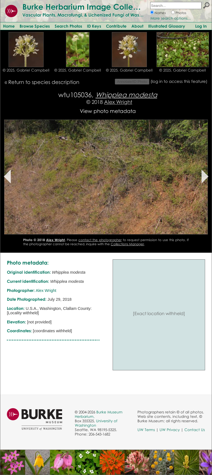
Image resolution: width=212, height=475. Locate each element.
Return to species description (43, 82)
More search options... (170, 18)
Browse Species (35, 25)
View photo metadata (108, 111)
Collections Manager (127, 244)
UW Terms (146, 430)
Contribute (116, 25)
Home (9, 25)
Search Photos (68, 25)
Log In (201, 25)
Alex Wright (118, 102)
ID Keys (94, 25)
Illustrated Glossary (166, 25)
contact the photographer (99, 240)
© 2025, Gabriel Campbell (26, 70)
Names (160, 13)
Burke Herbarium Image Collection (87, 6)
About (137, 25)
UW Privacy (170, 430)
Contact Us (194, 430)
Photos (181, 13)
